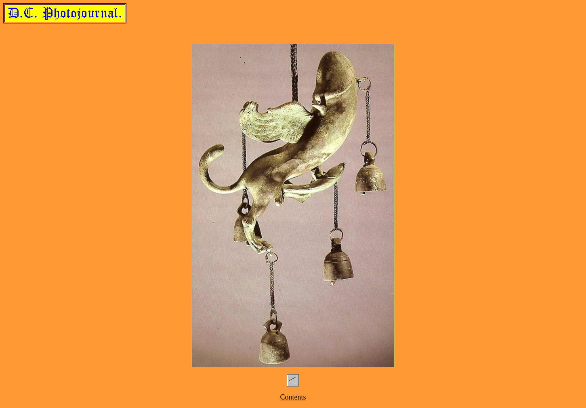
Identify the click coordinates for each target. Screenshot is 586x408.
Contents (293, 397)
